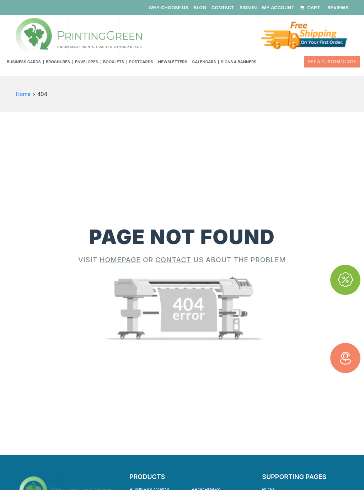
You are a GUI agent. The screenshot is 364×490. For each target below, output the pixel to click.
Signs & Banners (238, 61)
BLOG (200, 7)
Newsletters (172, 61)
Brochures (58, 61)
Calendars (204, 61)
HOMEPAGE (120, 259)
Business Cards (24, 61)
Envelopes (86, 61)
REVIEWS (337, 7)
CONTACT (223, 7)
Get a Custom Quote (331, 61)
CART (310, 7)
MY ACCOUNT (278, 7)
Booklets (113, 61)
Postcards (141, 61)
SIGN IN (248, 7)
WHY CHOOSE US (168, 7)
